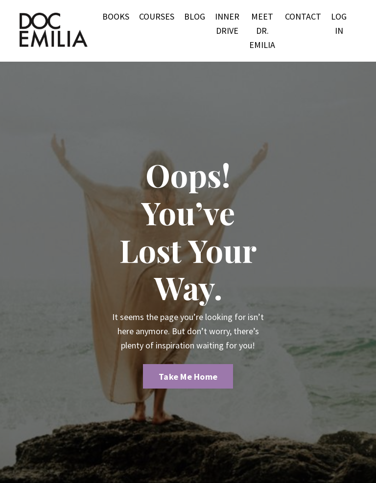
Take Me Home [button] (188, 376)
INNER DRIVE (227, 23)
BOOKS (115, 16)
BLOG (194, 16)
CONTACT (303, 16)
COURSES (156, 16)
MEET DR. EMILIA (262, 30)
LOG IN (339, 23)
